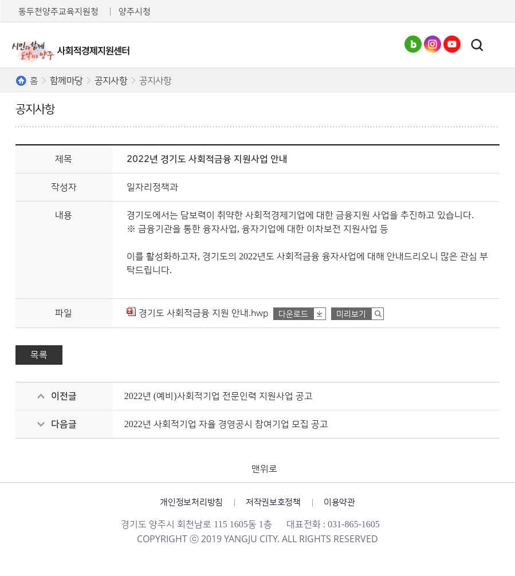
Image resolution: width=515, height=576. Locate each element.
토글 (477, 45)
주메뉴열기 (497, 45)
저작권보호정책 (273, 502)
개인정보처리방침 (191, 502)
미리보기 (351, 314)
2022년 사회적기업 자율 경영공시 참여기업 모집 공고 (226, 424)
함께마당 (66, 81)
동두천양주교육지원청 (58, 12)
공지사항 (111, 81)
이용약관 (339, 502)
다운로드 (293, 314)
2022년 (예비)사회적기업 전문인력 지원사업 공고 (218, 396)
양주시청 (135, 12)
